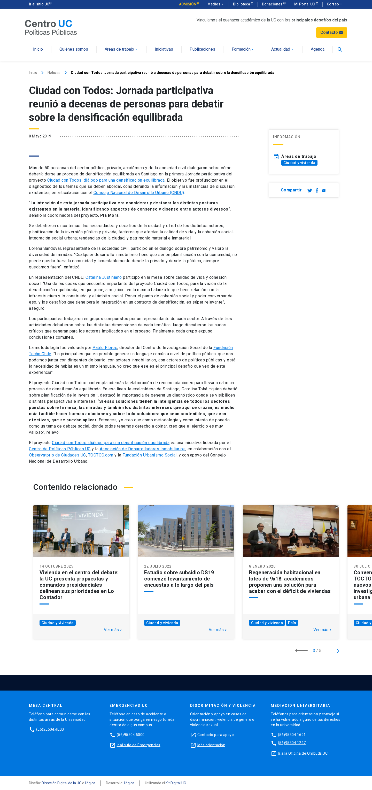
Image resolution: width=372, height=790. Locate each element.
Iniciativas (164, 49)
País (292, 623)
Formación (243, 49)
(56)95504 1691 (292, 734)
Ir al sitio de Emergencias (138, 745)
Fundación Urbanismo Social (149, 455)
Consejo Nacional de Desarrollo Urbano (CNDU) (139, 192)
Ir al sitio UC (39, 4)
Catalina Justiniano (104, 277)
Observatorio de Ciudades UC (57, 455)
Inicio (38, 49)
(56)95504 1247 (292, 743)
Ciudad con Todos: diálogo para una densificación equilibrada (106, 180)
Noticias (54, 73)
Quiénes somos (73, 49)
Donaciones (272, 4)
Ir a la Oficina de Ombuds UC (303, 753)
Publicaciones (202, 49)
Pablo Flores (104, 347)
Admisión (187, 4)
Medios (215, 4)
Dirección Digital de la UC (61, 783)
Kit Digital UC (176, 783)
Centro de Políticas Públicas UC (60, 448)
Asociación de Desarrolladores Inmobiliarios (143, 448)
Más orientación (211, 745)
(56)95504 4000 (50, 729)
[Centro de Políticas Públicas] (51, 27)
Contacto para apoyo (215, 734)
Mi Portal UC (305, 4)
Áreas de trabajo (121, 49)
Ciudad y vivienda (299, 163)
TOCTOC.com (100, 455)
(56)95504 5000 (131, 734)
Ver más (113, 630)
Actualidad (282, 49)
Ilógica (90, 783)
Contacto (331, 32)
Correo (335, 4)
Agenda (317, 49)
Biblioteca (242, 4)
